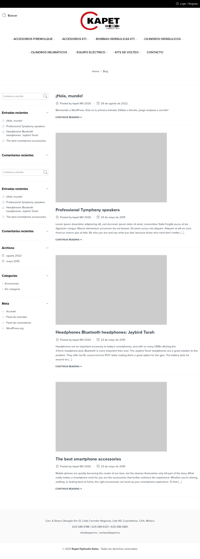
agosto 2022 (14, 255)
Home (95, 71)
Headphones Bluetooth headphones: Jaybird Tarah (105, 332)
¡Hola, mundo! (69, 96)
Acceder (11, 311)
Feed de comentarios (18, 322)
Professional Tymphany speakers (88, 210)
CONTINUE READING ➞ (68, 117)
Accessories (12, 283)
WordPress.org (15, 328)
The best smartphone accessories (88, 459)
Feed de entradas (16, 317)
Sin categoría (12, 289)
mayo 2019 (12, 261)
